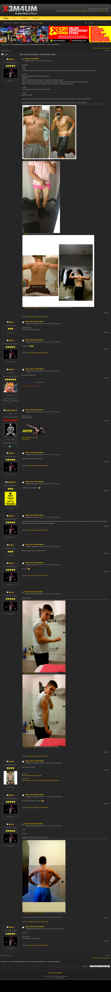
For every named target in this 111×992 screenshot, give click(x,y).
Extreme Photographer (55, 973)
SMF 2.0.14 (46, 976)
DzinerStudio (60, 978)
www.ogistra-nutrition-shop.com (30, 437)
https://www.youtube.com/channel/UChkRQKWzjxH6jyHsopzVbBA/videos (40, 780)
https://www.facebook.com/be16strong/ (31, 775)
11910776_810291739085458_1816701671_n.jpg (35, 307)
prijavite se (75, 11)
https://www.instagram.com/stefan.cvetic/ (38, 316)
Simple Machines (63, 976)
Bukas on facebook (28, 382)
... (10, 50)
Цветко (11, 59)
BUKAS (11, 369)
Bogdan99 (11, 482)
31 (11, 50)
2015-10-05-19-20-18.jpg (29, 747)
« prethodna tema (97, 48)
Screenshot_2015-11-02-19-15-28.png (32, 912)
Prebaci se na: (86, 966)
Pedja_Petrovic (11, 410)
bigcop (41, 23)
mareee (11, 761)
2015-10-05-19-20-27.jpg (29, 673)
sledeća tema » (106, 48)
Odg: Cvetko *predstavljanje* (34, 321)
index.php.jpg (26, 159)
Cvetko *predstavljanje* (31, 58)
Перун (11, 322)
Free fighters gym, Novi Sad (31, 386)
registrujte (84, 11)
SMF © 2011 (54, 976)
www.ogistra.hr (25, 439)
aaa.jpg (24, 233)
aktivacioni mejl (103, 11)
